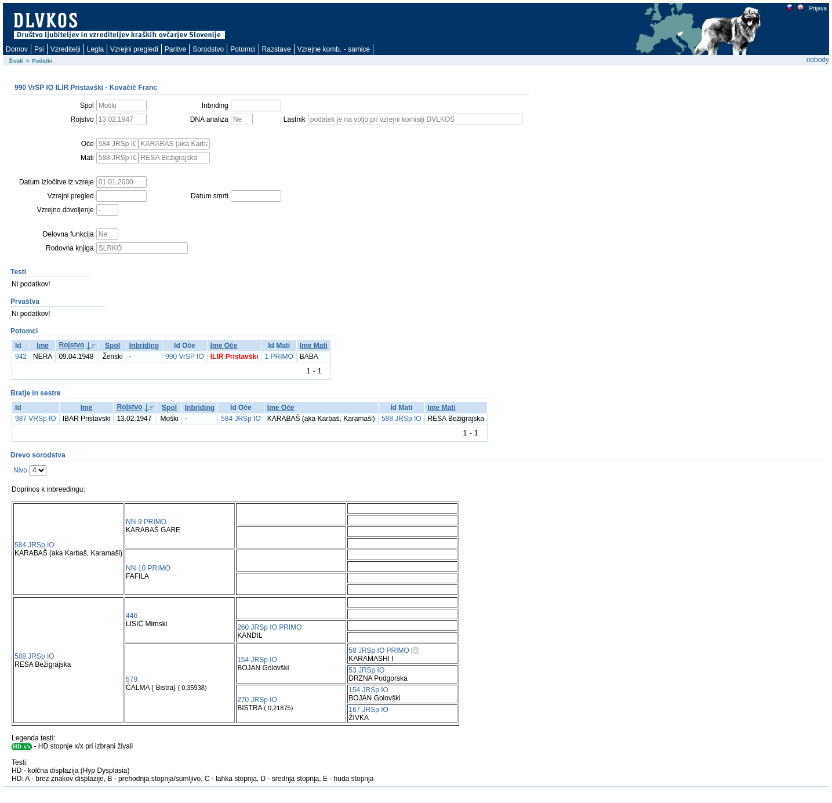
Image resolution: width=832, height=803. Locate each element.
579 (131, 679)
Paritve (175, 49)
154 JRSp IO (257, 660)
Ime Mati (314, 345)
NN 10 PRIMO (148, 568)
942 (21, 357)
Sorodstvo (208, 49)
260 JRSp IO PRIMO (269, 627)
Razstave (276, 49)
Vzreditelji (65, 49)
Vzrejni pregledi (134, 49)
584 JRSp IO (241, 419)
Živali (16, 60)
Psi (39, 49)
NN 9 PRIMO (146, 522)
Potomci (242, 49)
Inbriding (144, 345)
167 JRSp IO (368, 710)
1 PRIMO (278, 357)
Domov (17, 49)
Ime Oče (224, 345)
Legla (95, 49)
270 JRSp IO (257, 700)
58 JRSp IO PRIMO (378, 650)
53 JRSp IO (366, 670)
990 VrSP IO (184, 357)
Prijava (817, 8)
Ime (43, 345)
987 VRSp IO (35, 419)
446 (131, 616)
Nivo (20, 470)
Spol (112, 345)
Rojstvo (71, 345)
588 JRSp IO (402, 419)
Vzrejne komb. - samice (333, 49)
